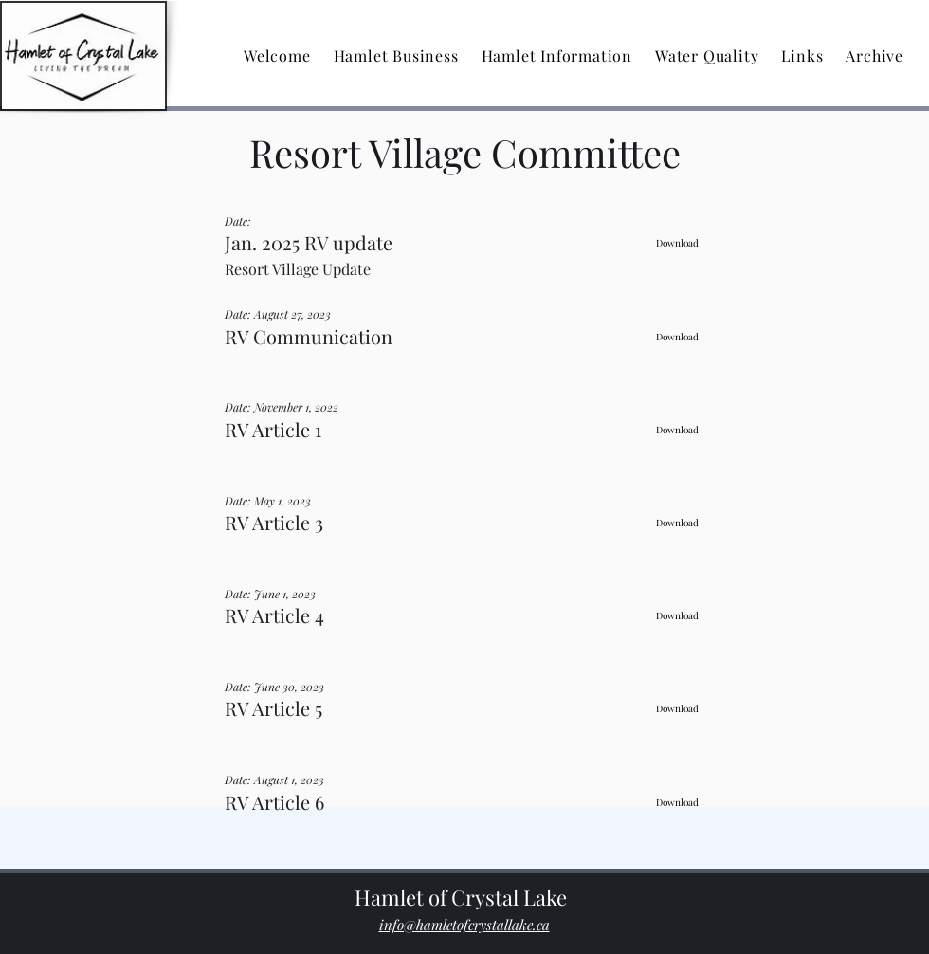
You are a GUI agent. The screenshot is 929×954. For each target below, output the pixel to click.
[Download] (677, 242)
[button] (396, 55)
